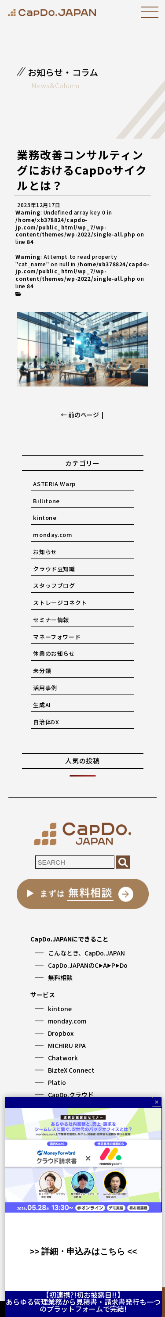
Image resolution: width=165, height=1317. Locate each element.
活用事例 (45, 688)
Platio (57, 1082)
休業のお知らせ (54, 653)
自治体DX (46, 722)
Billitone (46, 501)
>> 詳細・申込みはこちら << (83, 1251)
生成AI (42, 705)
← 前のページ (80, 414)
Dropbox (60, 1033)
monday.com (53, 534)
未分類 (42, 670)
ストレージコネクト (60, 602)
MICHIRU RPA (67, 1045)
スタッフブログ (54, 585)
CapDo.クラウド (71, 1094)
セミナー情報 (51, 620)
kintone (45, 517)
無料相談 (60, 977)
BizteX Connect (71, 1070)
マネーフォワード (57, 637)
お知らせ (45, 552)
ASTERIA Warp (54, 484)
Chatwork (63, 1057)
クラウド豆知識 (54, 569)
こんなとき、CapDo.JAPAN (86, 952)
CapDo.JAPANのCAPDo (88, 965)
